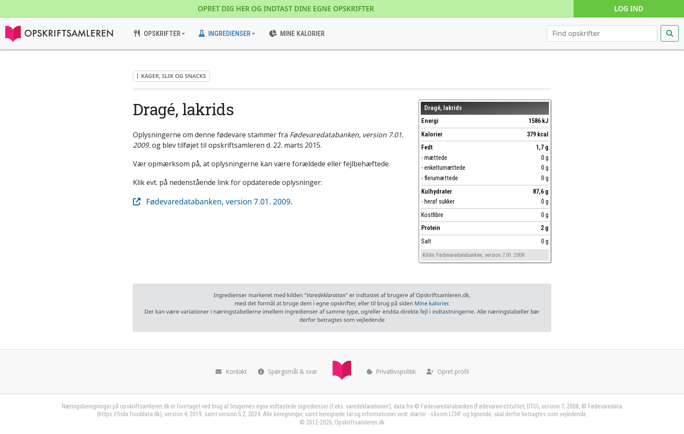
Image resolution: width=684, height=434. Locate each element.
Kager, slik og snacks (171, 76)
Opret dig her (286, 8)
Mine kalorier (431, 303)
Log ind (628, 8)
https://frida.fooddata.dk (129, 414)
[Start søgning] (670, 33)
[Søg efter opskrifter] (602, 33)
